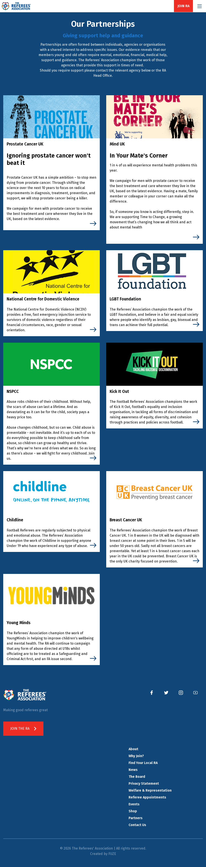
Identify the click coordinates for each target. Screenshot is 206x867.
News (133, 770)
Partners (136, 818)
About (133, 749)
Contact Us (137, 825)
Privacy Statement (144, 783)
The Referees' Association (16, 6)
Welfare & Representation (150, 790)
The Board (137, 777)
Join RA (183, 6)
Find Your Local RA (143, 763)
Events (134, 804)
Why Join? (136, 756)
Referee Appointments (147, 797)
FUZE (112, 854)
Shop (133, 811)
